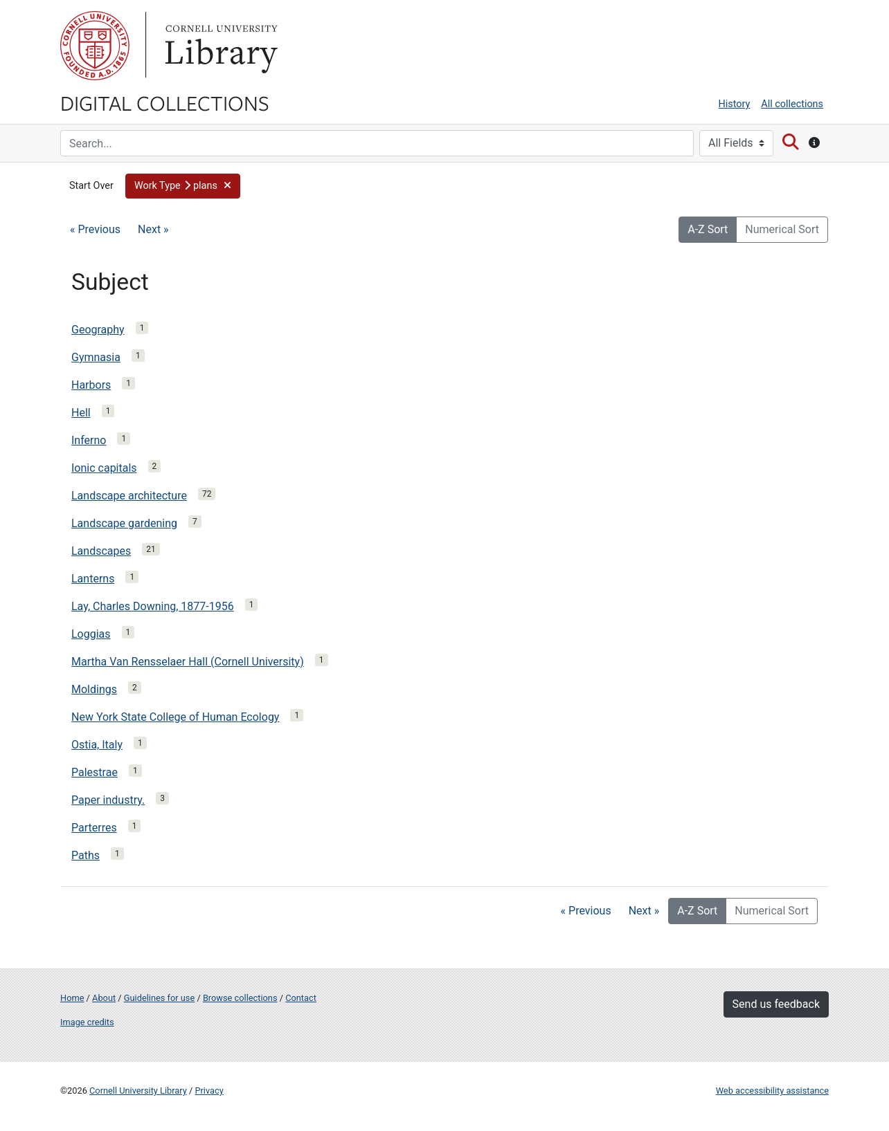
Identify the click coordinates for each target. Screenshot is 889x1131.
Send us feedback (776, 1004)
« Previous (95, 229)
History (735, 104)
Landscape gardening (124, 523)
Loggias (91, 634)
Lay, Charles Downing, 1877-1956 (152, 606)
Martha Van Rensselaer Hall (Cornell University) (187, 661)
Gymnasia (95, 357)
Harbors (91, 385)
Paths (85, 855)
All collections (792, 104)
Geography (98, 329)
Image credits (87, 1022)
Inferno (88, 440)
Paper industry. (108, 800)
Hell (81, 412)
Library (219, 45)
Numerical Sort (782, 229)
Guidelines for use (159, 998)
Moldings (94, 689)
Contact (300, 998)
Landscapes (101, 551)
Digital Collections (164, 102)
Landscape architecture (129, 495)
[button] (182, 186)
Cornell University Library (138, 1090)
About (104, 998)
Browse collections (240, 998)
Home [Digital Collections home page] (72, 998)
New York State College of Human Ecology (175, 717)
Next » (153, 229)
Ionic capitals (104, 468)
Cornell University (94, 45)
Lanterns (92, 578)
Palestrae (94, 772)
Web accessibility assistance (772, 1090)
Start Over (91, 186)
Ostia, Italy (97, 744)
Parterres (94, 827)
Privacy (209, 1090)
